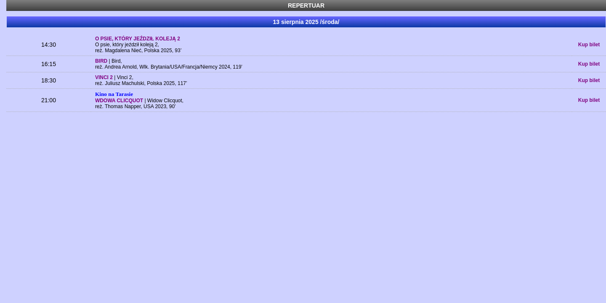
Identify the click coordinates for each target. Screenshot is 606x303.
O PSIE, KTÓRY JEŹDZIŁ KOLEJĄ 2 (137, 39)
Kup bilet (589, 45)
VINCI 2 (104, 77)
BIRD (102, 61)
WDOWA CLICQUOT (120, 101)
